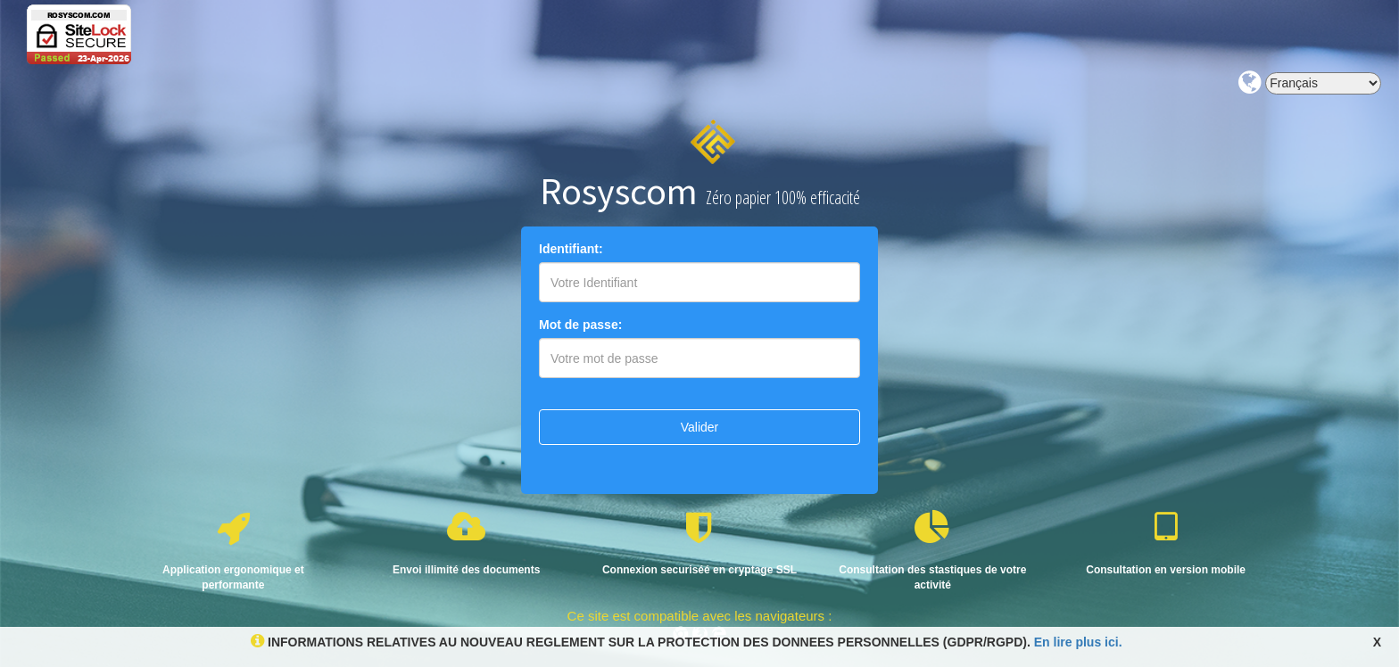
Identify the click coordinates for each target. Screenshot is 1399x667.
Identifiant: (571, 249)
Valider (700, 427)
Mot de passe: (580, 324)
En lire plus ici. (1076, 642)
